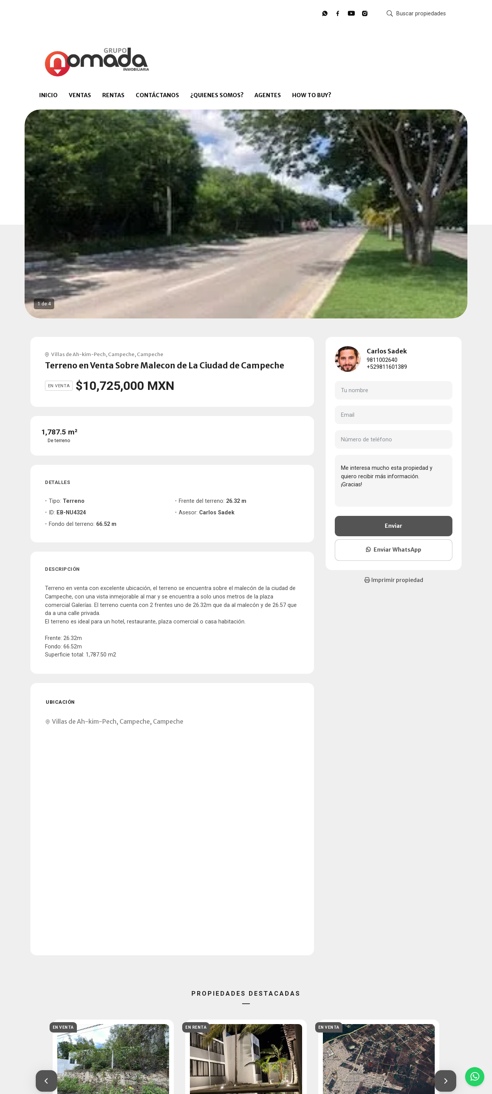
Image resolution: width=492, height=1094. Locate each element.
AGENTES (267, 95)
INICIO (48, 95)
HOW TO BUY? (311, 95)
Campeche (121, 354)
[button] (46, 1081)
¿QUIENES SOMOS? (217, 95)
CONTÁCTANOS (157, 95)
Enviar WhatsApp (393, 549)
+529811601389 (387, 367)
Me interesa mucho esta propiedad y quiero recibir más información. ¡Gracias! (393, 480)
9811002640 (382, 360)
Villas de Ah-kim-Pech (78, 354)
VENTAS (80, 95)
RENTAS (113, 95)
